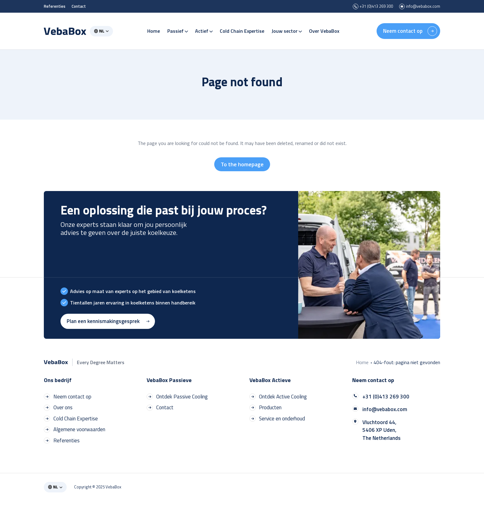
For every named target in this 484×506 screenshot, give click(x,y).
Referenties (54, 6)
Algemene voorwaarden (74, 429)
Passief (178, 28)
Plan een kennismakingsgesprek (109, 321)
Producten (265, 407)
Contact (79, 6)
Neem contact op (410, 28)
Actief (204, 28)
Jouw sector (287, 28)
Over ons (58, 407)
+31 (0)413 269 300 (373, 6)
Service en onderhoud (277, 419)
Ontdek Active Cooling (278, 397)
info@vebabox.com (419, 6)
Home (154, 28)
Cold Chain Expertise (242, 28)
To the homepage (242, 164)
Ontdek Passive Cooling (177, 397)
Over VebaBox (324, 28)
